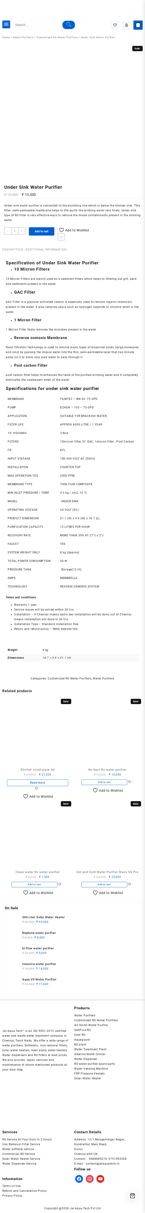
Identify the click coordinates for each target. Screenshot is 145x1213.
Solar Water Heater (87, 1078)
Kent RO (80, 1034)
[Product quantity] (14, 230)
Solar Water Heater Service (21, 1158)
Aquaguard (82, 1039)
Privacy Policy (12, 1195)
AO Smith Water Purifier (91, 1025)
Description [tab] (12, 249)
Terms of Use (11, 1186)
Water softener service (18, 1149)
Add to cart (41, 231)
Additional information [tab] (45, 249)
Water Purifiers (23, 37)
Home (6, 37)
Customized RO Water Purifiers (57, 37)
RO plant (80, 1044)
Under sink (11, 205)
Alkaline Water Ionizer (89, 1054)
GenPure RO (82, 1030)
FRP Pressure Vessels (89, 1073)
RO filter (20, 215)
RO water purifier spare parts (94, 1063)
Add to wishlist (61, 236)
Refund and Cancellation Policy (24, 1190)
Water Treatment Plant (90, 1049)
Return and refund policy (31, 629)
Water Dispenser (85, 1059)
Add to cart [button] (104, 782)
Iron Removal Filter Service (21, 1144)
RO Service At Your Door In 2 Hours (27, 1139)
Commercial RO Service (18, 1154)
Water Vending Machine (91, 1068)
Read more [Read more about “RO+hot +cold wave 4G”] (37, 782)
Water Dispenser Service (19, 1163)
